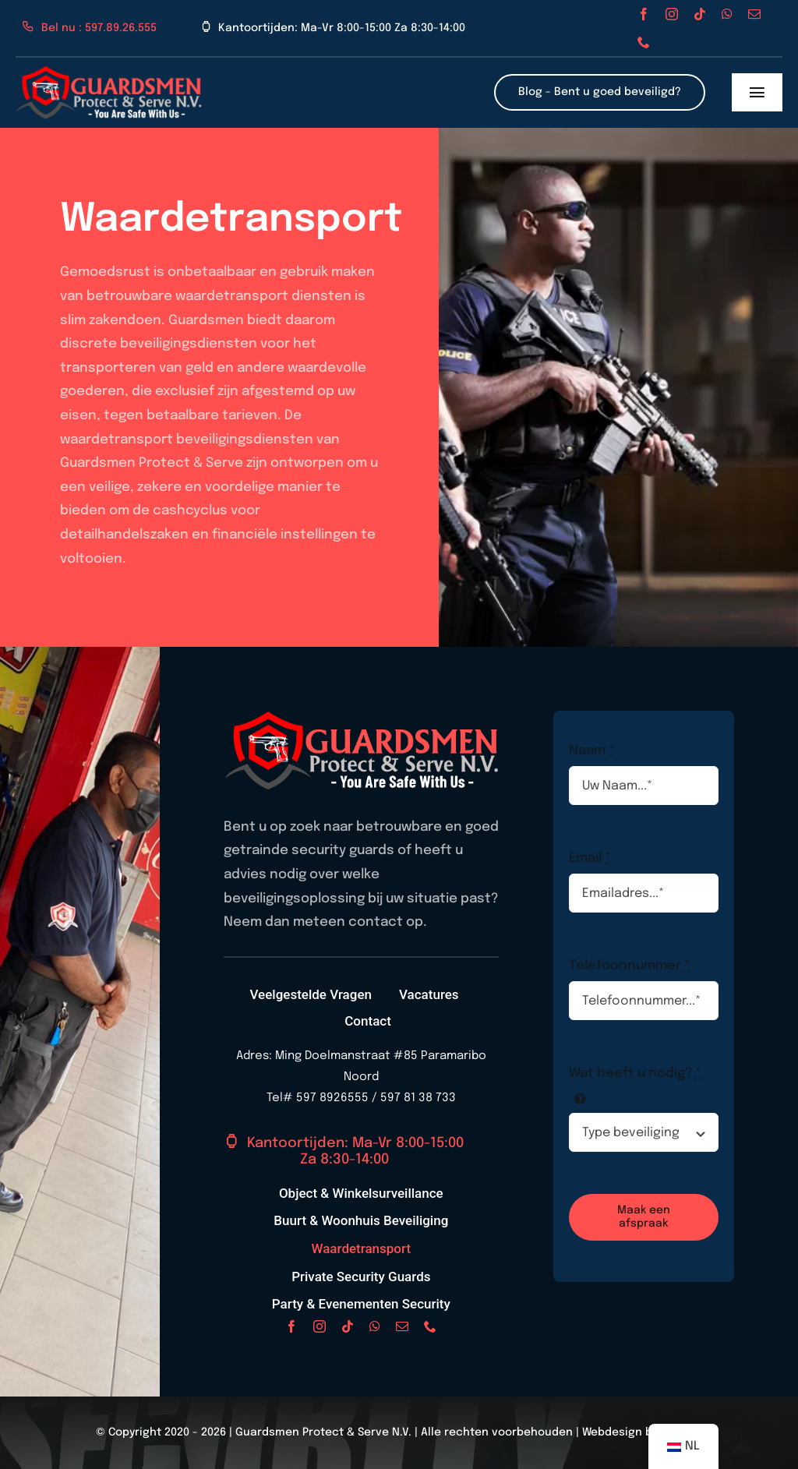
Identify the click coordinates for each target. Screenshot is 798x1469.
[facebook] (643, 14)
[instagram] (672, 14)
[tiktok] (700, 14)
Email (590, 858)
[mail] (754, 14)
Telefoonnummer (629, 966)
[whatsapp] (727, 14)
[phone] (643, 42)
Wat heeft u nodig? (635, 1073)
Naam (592, 750)
